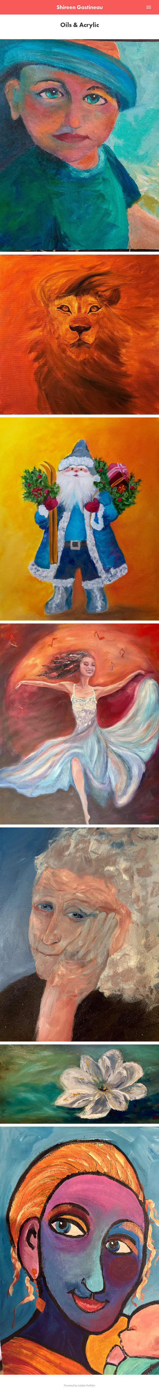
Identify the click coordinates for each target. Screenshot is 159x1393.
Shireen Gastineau (80, 7)
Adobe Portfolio (86, 1385)
